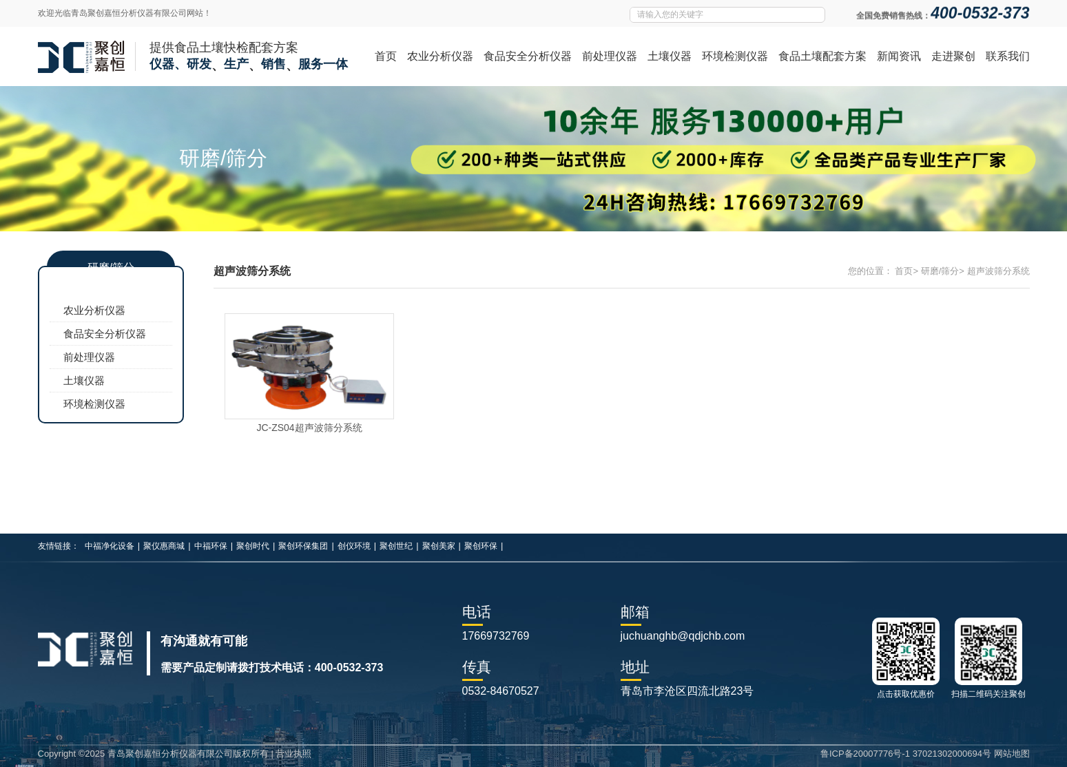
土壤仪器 (670, 56)
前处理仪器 (609, 56)
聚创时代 (252, 546)
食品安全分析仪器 (528, 56)
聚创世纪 (396, 546)
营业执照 (293, 753)
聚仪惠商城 (164, 546)
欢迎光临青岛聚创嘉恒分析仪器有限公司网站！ (124, 13)
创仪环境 (354, 546)
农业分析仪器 (440, 56)
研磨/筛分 (940, 271)
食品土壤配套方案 (822, 56)
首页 (386, 56)
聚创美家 (438, 546)
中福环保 (210, 546)
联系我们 (1008, 56)
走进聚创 (953, 56)
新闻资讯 (899, 56)
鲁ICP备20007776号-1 (865, 753)
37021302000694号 (952, 753)
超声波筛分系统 (998, 271)
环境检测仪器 (735, 56)
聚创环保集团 (303, 546)
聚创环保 (480, 546)
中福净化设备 (109, 546)
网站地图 (1012, 753)
